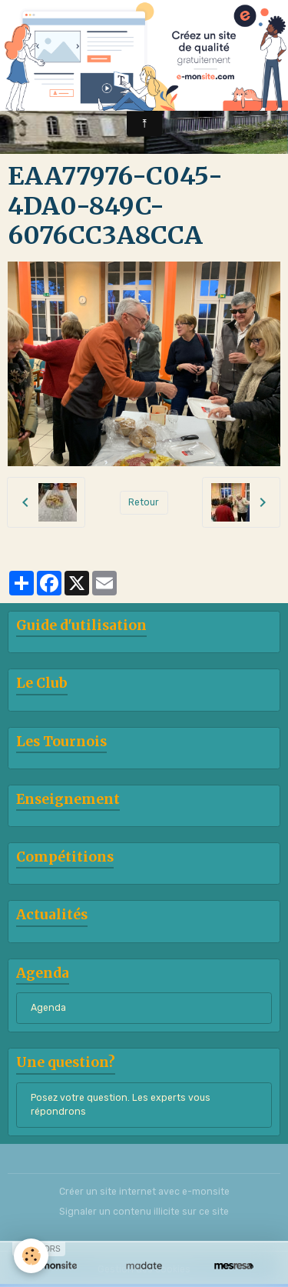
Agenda (48, 1007)
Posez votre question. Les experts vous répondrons (120, 1104)
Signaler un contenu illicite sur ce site (144, 1211)
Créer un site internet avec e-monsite (144, 1191)
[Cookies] (31, 1256)
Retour (143, 502)
